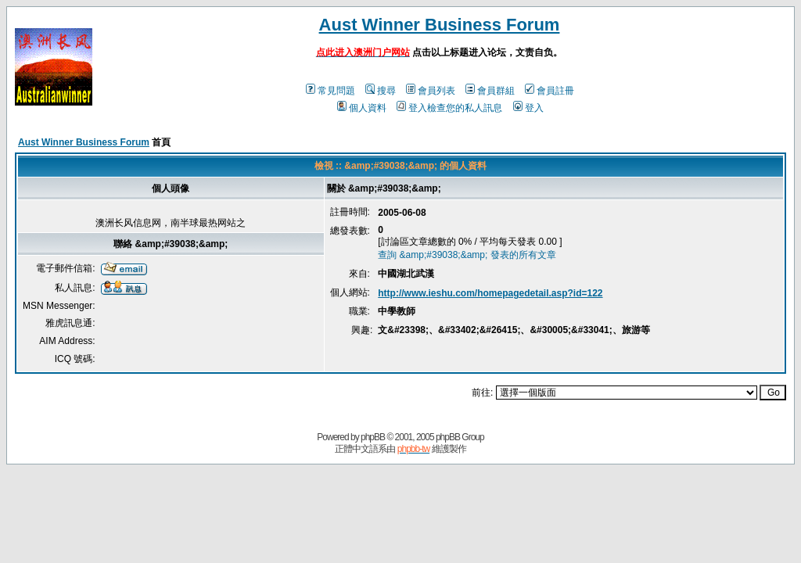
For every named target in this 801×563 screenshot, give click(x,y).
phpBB (373, 437)
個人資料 (361, 107)
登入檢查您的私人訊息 (449, 107)
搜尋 (380, 90)
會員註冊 (549, 90)
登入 (528, 107)
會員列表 (430, 90)
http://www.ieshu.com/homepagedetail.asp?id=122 (490, 293)
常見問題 (330, 90)
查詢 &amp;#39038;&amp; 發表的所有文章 (466, 254)
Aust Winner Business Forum (439, 24)
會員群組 (490, 90)
